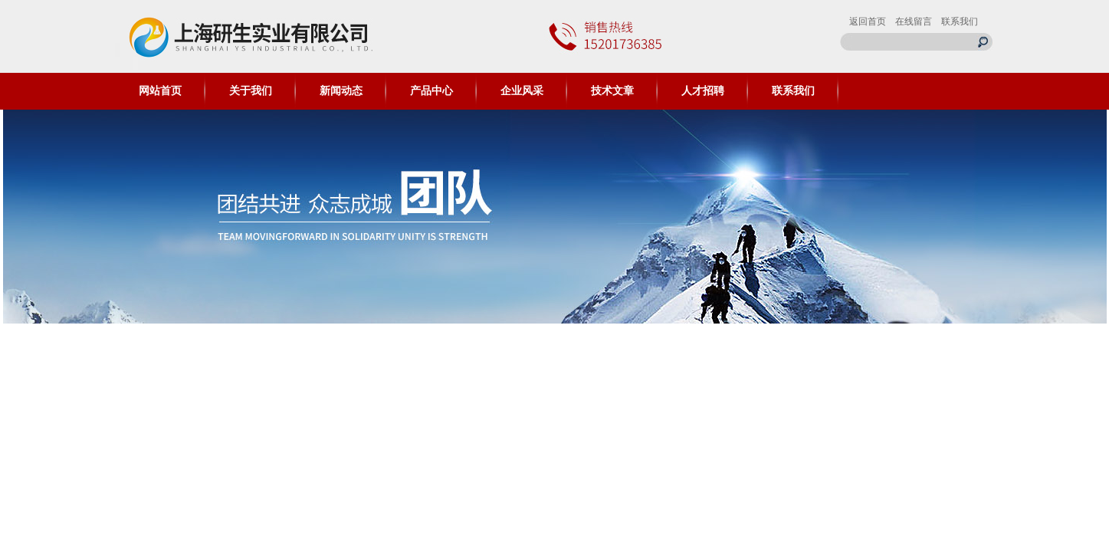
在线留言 (913, 21)
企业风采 (521, 91)
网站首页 (160, 91)
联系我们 (959, 21)
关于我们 (250, 91)
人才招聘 (702, 91)
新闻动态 (341, 91)
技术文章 (612, 91)
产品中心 (431, 91)
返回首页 (867, 21)
